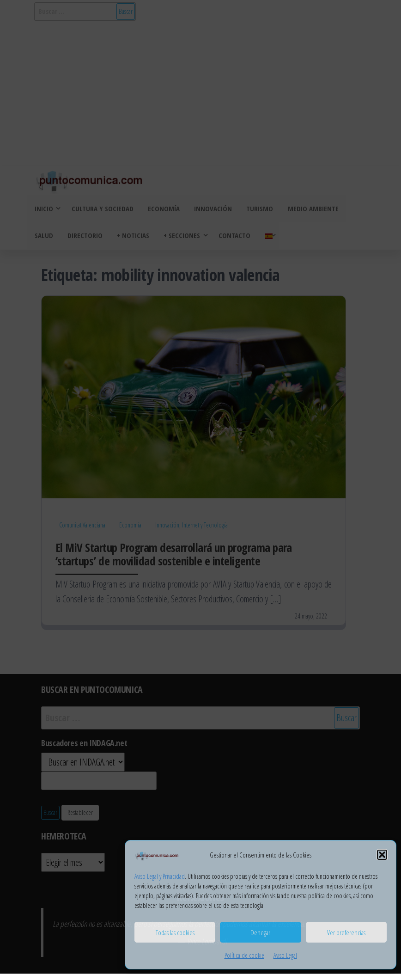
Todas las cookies (175, 932)
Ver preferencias (346, 932)
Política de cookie (244, 955)
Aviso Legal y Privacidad (159, 876)
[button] (382, 854)
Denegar (260, 932)
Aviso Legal (285, 955)
